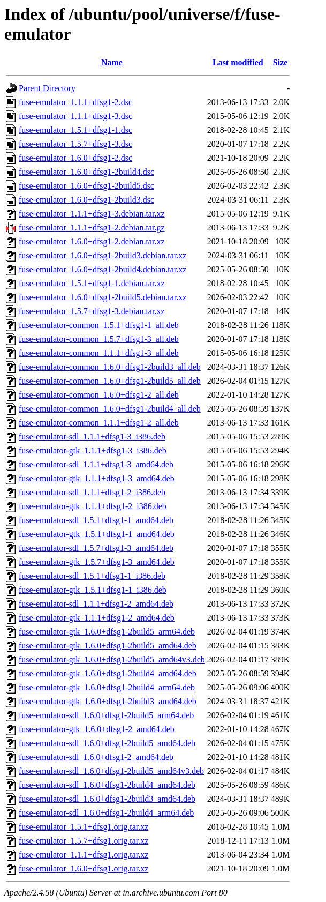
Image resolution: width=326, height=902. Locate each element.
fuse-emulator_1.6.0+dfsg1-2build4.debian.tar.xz (102, 269)
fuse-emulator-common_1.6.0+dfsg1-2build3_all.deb (110, 366)
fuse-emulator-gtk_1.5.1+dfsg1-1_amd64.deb (97, 534)
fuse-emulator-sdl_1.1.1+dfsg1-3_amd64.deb (96, 464)
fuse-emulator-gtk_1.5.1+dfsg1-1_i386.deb (92, 589)
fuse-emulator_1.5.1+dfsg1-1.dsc (75, 130)
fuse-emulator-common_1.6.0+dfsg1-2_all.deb (99, 394)
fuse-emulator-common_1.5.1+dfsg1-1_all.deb (99, 325)
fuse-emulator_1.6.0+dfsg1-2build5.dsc (86, 185)
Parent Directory (47, 88)
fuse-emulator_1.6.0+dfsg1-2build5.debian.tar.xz (102, 297)
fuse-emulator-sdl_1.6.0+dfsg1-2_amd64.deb (96, 757)
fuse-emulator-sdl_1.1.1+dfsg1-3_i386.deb (92, 436)
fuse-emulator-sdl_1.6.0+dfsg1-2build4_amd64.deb (107, 784)
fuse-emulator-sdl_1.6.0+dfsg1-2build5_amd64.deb (107, 743)
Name (112, 62)
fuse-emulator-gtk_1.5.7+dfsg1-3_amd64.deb (97, 561)
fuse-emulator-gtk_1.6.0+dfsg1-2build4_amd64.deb (107, 673)
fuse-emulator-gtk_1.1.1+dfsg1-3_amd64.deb (97, 478)
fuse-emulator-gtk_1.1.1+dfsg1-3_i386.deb (92, 450)
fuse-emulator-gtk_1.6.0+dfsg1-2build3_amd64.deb (107, 701)
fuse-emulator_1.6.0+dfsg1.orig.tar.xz (83, 868)
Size (280, 62)
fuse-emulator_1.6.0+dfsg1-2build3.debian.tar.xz (102, 255)
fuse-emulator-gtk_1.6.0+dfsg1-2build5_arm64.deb (107, 631)
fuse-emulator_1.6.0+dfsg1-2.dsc (75, 157)
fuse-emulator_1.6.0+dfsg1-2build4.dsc (86, 171)
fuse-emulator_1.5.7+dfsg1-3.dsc (75, 143)
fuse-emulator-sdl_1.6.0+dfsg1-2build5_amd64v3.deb (111, 771)
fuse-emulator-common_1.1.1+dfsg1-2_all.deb (99, 422)
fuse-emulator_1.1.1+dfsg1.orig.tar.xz (83, 854)
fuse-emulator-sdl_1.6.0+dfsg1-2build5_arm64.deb (106, 715)
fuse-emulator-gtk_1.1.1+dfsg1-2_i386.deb (92, 506)
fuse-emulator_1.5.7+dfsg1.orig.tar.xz (83, 840)
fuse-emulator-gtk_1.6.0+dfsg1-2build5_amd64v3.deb (112, 659)
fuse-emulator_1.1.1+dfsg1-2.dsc (75, 102)
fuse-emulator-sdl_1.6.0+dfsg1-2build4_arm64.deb (106, 812)
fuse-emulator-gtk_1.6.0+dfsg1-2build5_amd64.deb (107, 645)
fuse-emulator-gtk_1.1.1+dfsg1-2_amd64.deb (97, 617)
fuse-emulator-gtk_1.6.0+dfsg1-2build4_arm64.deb (107, 687)
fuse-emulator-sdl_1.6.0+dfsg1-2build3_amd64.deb (107, 798)
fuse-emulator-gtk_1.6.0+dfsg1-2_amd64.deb (97, 729)
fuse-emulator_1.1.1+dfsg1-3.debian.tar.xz (92, 213)
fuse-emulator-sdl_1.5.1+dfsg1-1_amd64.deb (96, 520)
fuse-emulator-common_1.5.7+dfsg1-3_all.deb (99, 339)
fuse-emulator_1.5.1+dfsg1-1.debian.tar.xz (92, 283)
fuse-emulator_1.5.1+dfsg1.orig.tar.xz (83, 826)
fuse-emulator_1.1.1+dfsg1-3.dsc (75, 116)
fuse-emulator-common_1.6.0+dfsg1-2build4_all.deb (110, 408)
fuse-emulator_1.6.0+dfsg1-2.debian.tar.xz (92, 241)
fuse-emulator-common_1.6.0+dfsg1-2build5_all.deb (110, 380)
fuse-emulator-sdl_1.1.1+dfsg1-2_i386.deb (92, 492)
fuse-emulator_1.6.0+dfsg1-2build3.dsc (86, 199)
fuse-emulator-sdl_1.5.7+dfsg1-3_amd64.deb (96, 548)
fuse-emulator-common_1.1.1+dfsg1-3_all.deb (99, 352)
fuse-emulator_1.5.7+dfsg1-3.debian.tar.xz (92, 311)
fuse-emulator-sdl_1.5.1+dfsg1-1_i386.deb (92, 575)
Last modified (238, 62)
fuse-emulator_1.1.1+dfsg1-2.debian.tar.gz (92, 227)
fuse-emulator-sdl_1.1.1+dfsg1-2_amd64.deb (96, 603)
